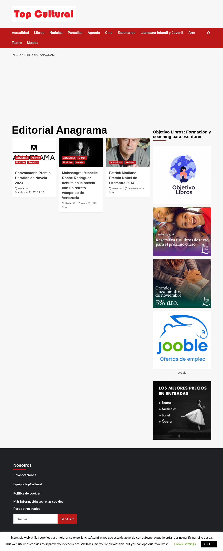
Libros (39, 33)
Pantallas (75, 33)
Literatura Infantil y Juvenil (162, 33)
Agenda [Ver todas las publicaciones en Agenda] (36, 157)
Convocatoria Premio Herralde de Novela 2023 (33, 178)
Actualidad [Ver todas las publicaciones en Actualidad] (22, 157)
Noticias (55, 33)
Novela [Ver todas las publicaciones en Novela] (79, 162)
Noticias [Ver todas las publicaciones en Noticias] (20, 162)
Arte (191, 33)
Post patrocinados (26, 508)
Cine (108, 33)
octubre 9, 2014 (136, 188)
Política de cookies (27, 493)
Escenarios (126, 33)
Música (32, 43)
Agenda (94, 33)
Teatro (17, 43)
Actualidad (20, 33)
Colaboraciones (24, 475)
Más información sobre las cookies (38, 501)
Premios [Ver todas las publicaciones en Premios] (33, 162)
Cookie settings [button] (185, 544)
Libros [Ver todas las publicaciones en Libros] (82, 157)
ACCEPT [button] (209, 544)
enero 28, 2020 (88, 203)
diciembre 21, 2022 (28, 192)
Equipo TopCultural (27, 484)
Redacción (23, 188)
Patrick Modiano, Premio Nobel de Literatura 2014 (123, 178)
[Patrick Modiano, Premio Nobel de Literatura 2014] (128, 152)
